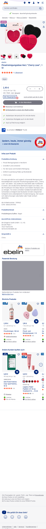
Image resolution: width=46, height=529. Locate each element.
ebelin (4, 62)
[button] (42, 3)
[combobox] (23, 8)
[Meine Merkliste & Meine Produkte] (29, 3)
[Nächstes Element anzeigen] (41, 364)
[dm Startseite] (5, 3)
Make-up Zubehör (22, 17)
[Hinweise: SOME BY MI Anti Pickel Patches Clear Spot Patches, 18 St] (7, 394)
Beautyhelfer (32, 17)
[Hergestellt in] (23, 234)
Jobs (15, 527)
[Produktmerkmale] (23, 210)
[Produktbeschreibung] (23, 159)
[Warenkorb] (38, 3)
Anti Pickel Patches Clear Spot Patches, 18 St (10, 384)
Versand (17, 93)
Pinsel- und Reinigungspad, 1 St (30, 332)
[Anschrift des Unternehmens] (23, 219)
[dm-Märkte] (24, 3)
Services (21, 527)
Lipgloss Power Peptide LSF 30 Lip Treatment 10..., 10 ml (30, 389)
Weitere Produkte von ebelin (22, 249)
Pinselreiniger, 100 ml (11, 331)
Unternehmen (7, 527)
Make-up (12, 17)
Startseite (5, 17)
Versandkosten (39, 495)
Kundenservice (31, 527)
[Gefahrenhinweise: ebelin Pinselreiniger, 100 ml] (10, 336)
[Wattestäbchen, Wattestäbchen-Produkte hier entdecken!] (23, 278)
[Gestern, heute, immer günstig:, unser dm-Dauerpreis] (23, 142)
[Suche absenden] (40, 8)
